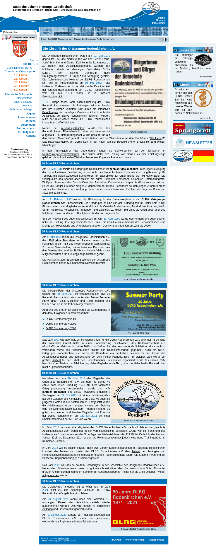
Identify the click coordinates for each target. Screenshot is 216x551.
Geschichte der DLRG (19, 67)
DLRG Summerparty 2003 (61, 328)
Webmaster (63, 538)
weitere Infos (206, 76)
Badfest (56, 360)
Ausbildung (28, 124)
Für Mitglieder (27, 132)
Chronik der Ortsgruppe (18, 71)
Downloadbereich (52, 96)
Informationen (27, 117)
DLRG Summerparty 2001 (61, 319)
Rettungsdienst (26, 128)
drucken (116, 539)
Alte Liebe (155, 138)
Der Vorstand (24, 98)
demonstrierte (82, 356)
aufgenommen (50, 475)
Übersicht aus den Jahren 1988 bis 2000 (126, 225)
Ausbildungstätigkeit (72, 128)
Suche (161, 17)
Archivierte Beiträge (20, 109)
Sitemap (160, 20)
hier (74, 458)
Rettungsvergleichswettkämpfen (60, 154)
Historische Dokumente (18, 94)
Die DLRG (29, 64)
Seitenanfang (156, 539)
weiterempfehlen (134, 539)
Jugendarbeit (88, 150)
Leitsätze (27, 105)
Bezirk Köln (51, 10)
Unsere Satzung (23, 101)
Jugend (31, 113)
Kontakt (31, 135)
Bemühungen (50, 112)
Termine (31, 121)
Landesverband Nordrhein (28, 10)
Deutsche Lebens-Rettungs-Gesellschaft (42, 7)
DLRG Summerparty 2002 (61, 323)
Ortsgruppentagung (53, 388)
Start (33, 60)
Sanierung (154, 430)
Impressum (158, 23)
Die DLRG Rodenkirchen (60, 39)
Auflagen (47, 509)
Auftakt (136, 451)
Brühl (75, 76)
